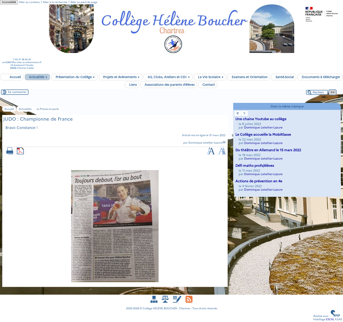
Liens (132, 85)
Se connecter (17, 92)
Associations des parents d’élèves (168, 85)
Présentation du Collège (74, 77)
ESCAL (330, 319)
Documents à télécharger (320, 77)
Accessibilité (9, 2)
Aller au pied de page (83, 2)
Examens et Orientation (249, 77)
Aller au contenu (29, 2)
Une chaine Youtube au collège (260, 119)
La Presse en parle (48, 109)
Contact (208, 85)
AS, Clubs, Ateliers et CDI (168, 77)
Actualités (37, 77)
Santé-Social (284, 77)
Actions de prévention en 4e (258, 181)
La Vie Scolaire (210, 77)
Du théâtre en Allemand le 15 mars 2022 (268, 150)
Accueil (12, 77)
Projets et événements (120, 77)
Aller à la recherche (55, 2)
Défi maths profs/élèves (254, 166)
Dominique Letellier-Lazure (205, 142)
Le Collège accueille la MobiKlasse (263, 134)
